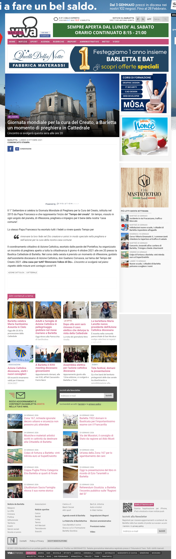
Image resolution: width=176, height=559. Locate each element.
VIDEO (116, 41)
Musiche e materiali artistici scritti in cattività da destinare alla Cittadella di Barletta (40, 438)
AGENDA (45, 41)
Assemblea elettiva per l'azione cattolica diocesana (75, 367)
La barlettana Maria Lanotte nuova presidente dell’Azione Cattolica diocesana (103, 326)
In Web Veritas (96, 510)
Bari (48, 553)
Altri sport (67, 510)
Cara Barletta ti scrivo (72, 525)
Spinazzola (76, 557)
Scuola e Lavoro (14, 532)
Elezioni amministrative (100, 521)
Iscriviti (109, 395)
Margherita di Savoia (127, 553)
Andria (41, 553)
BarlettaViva (23, 25)
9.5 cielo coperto (73, 19)
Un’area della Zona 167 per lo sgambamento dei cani (96, 454)
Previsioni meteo (97, 526)
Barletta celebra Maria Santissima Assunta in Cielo (18, 324)
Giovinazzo (110, 553)
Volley (37, 519)
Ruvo (49, 557)
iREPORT (72, 41)
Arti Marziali (40, 525)
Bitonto (67, 553)
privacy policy (95, 404)
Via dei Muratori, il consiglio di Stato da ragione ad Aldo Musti (97, 437)
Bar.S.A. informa (97, 504)
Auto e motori (96, 507)
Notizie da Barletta (15, 504)
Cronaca (11, 514)
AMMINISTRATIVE (89, 41)
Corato (98, 553)
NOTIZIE (23, 41)
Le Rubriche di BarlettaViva (75, 521)
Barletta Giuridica (70, 531)
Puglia (41, 557)
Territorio (11, 523)
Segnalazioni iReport (99, 515)
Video (92, 532)
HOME (12, 41)
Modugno (156, 553)
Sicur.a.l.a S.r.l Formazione (74, 528)
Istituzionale (12, 520)
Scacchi (38, 531)
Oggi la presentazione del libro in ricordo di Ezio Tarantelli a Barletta (98, 473)
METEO (105, 41)
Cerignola (88, 553)
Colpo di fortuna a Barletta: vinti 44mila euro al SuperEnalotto (42, 454)
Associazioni (40, 504)
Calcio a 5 (67, 504)
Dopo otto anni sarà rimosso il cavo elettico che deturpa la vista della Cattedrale (76, 329)
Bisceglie (57, 553)
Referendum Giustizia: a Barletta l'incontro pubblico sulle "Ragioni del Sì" (98, 490)
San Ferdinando (61, 557)
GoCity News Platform (57, 541)
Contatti (23, 541)
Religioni (11, 508)
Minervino (144, 553)
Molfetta (31, 557)
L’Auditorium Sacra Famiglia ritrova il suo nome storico (39, 489)
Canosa (77, 553)
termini (81, 404)
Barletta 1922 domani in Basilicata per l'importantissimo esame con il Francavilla (97, 421)
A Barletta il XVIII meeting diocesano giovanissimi (46, 367)
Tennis (38, 522)
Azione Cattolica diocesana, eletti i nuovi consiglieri (18, 371)
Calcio (37, 513)
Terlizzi (88, 557)
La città (10, 511)
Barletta (31, 553)
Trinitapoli (107, 557)
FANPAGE (45, 36)
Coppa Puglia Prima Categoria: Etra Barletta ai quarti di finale (41, 472)
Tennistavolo (40, 528)
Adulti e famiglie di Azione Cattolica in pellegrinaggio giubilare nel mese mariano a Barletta (46, 327)
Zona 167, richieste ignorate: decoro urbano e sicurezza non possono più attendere (41, 421)
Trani (96, 557)
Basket (38, 516)
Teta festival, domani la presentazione (103, 370)
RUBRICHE (58, 41)
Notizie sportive (42, 509)
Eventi (10, 526)
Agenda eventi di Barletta (74, 515)
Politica (10, 517)
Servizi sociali (13, 529)
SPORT (34, 41)
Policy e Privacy (37, 541)
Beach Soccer (68, 507)
